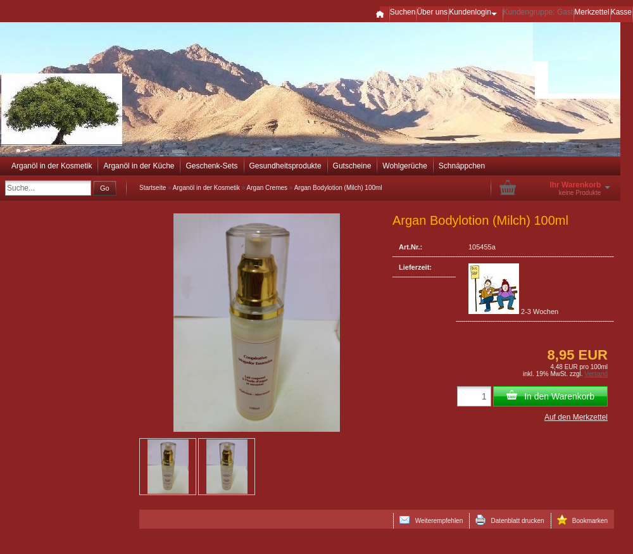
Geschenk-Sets (211, 165)
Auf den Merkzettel (576, 417)
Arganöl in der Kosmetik (51, 165)
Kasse (621, 12)
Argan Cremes (267, 187)
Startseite (152, 187)
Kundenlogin (475, 12)
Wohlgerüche (404, 165)
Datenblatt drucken (509, 520)
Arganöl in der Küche (138, 165)
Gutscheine (352, 165)
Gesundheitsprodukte (285, 165)
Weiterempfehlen (431, 520)
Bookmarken (582, 520)
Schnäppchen (462, 165)
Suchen (403, 12)
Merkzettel (591, 12)
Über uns (432, 12)
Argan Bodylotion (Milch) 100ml (338, 187)
